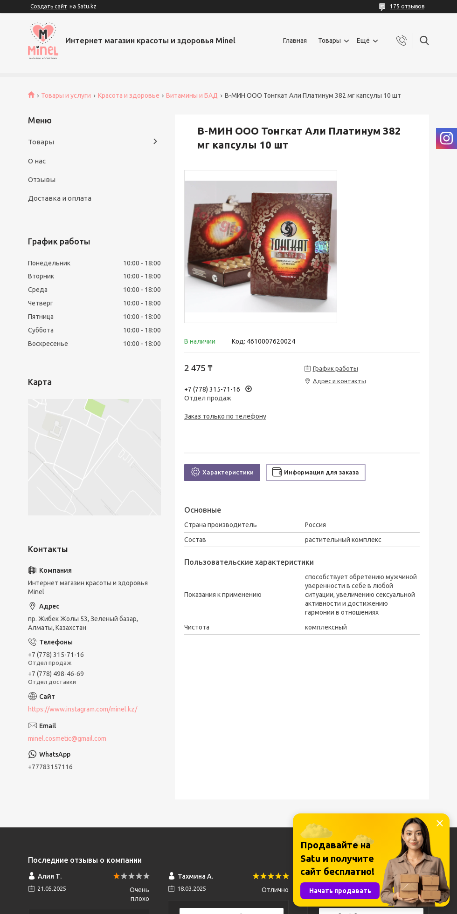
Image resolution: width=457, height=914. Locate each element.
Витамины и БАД (192, 95)
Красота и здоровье (128, 95)
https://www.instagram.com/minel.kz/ (82, 709)
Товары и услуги (66, 95)
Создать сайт (48, 6)
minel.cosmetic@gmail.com (67, 738)
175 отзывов (407, 6)
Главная (295, 40)
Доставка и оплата (59, 198)
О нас (37, 161)
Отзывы (41, 179)
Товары (329, 40)
